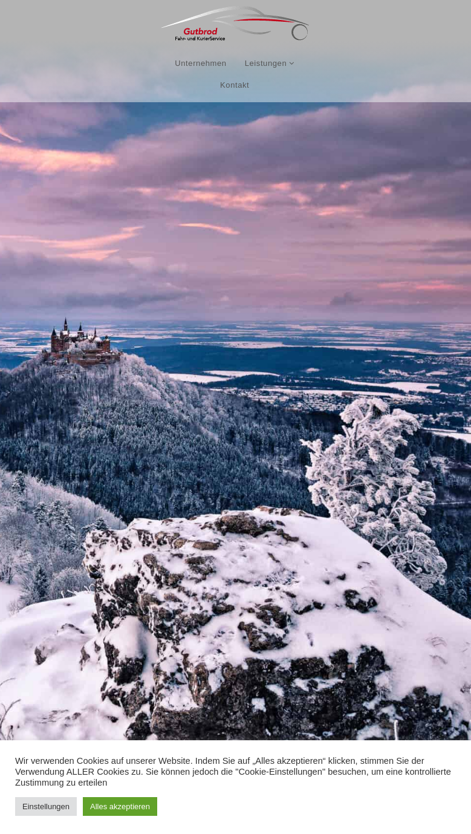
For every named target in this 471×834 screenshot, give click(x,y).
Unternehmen (200, 63)
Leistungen (269, 63)
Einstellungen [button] (46, 806)
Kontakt (234, 85)
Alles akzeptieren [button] (120, 806)
